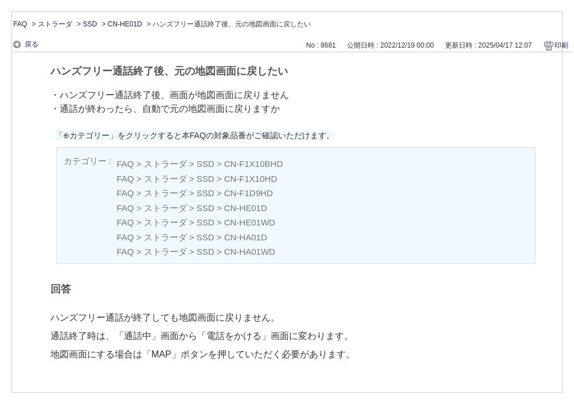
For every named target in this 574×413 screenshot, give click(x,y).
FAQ (20, 24)
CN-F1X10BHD (253, 164)
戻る (31, 44)
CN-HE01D (125, 24)
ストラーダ (55, 24)
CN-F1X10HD (251, 179)
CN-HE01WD (249, 222)
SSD (90, 24)
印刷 (561, 45)
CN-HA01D (245, 237)
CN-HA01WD (249, 251)
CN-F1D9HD (248, 193)
